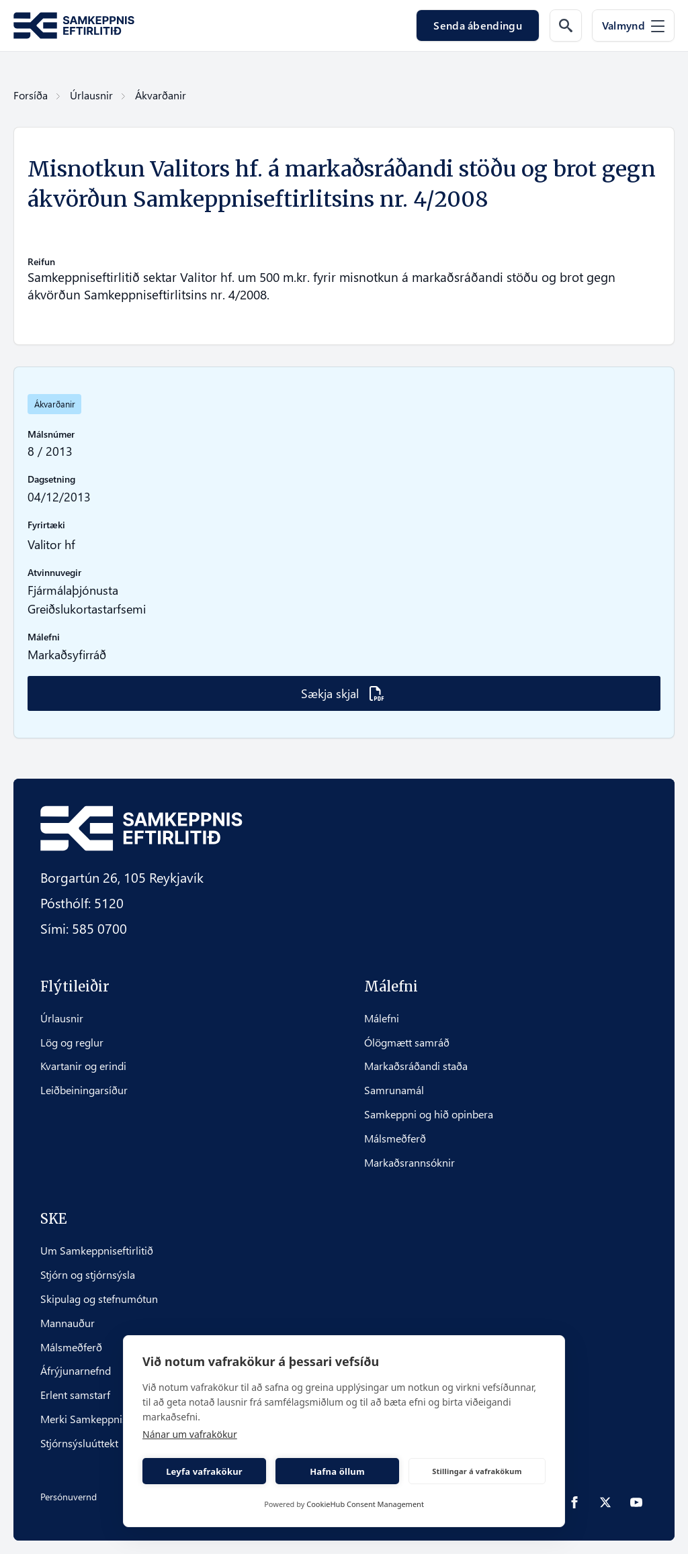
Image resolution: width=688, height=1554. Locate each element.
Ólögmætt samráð (406, 1042)
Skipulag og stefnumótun (99, 1299)
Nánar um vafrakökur (189, 1434)
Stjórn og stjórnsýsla (87, 1274)
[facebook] (574, 1502)
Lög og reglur (71, 1042)
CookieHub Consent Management (365, 1504)
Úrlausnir (91, 95)
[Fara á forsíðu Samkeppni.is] (73, 26)
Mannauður (67, 1323)
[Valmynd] (633, 25)
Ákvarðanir (160, 95)
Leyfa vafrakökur (204, 1471)
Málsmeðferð (395, 1138)
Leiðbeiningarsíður (84, 1090)
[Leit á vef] (566, 25)
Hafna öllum (337, 1471)
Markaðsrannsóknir (409, 1162)
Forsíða (30, 95)
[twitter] (605, 1502)
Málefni (381, 1018)
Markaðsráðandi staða (416, 1066)
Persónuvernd (68, 1497)
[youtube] (636, 1502)
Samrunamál (394, 1090)
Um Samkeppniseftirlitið (96, 1250)
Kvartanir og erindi (83, 1066)
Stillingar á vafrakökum (476, 1471)
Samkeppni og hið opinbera (428, 1114)
